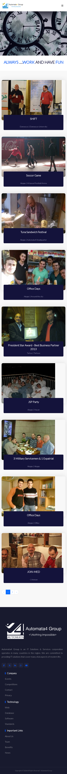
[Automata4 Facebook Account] (4, 665)
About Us (9, 736)
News (7, 752)
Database (9, 713)
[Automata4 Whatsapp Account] (20, 665)
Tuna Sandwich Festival (33, 232)
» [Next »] (16, 592)
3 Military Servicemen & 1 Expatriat (33, 458)
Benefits (9, 747)
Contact (8, 689)
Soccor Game (33, 175)
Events (8, 678)
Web (7, 707)
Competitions (11, 684)
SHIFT (33, 118)
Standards (9, 724)
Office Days (33, 288)
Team (7, 741)
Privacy (8, 695)
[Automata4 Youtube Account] (26, 665)
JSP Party (33, 401)
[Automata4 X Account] (9, 665)
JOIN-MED (33, 571)
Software (9, 718)
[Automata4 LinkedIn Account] (15, 665)
